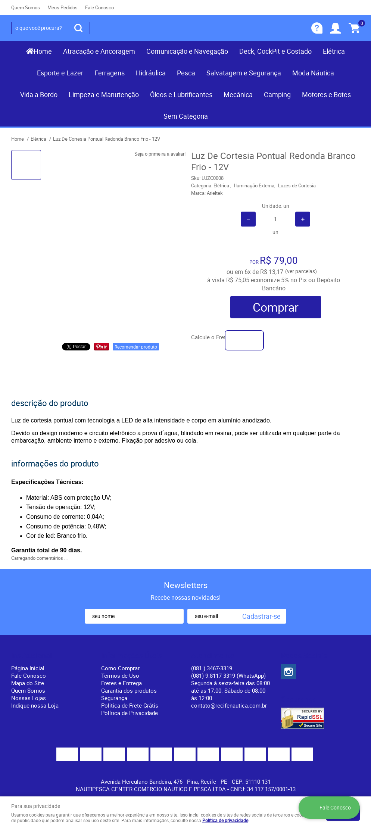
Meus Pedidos (62, 7)
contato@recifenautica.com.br (229, 705)
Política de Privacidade (129, 713)
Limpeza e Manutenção (104, 94)
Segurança (114, 698)
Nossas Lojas (28, 698)
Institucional (31, 656)
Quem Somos (25, 7)
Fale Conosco (99, 7)
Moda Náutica (313, 72)
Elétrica (334, 51)
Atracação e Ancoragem (99, 51)
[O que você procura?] (78, 28)
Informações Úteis (131, 656)
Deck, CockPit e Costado (275, 51)
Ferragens (109, 72)
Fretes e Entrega (121, 683)
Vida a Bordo (38, 94)
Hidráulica (151, 72)
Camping (277, 94)
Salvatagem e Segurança (243, 72)
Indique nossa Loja (35, 705)
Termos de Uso (120, 675)
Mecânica (238, 94)
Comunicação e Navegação (187, 51)
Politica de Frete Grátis (129, 705)
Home (43, 51)
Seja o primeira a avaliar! (160, 153)
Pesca (186, 72)
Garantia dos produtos (129, 690)
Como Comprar (120, 668)
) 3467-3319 (211, 668)
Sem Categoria (185, 116)
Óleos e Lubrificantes (181, 94)
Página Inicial (27, 668)
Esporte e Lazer (60, 72)
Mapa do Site (27, 683)
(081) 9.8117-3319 (228, 675)
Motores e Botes (326, 94)
